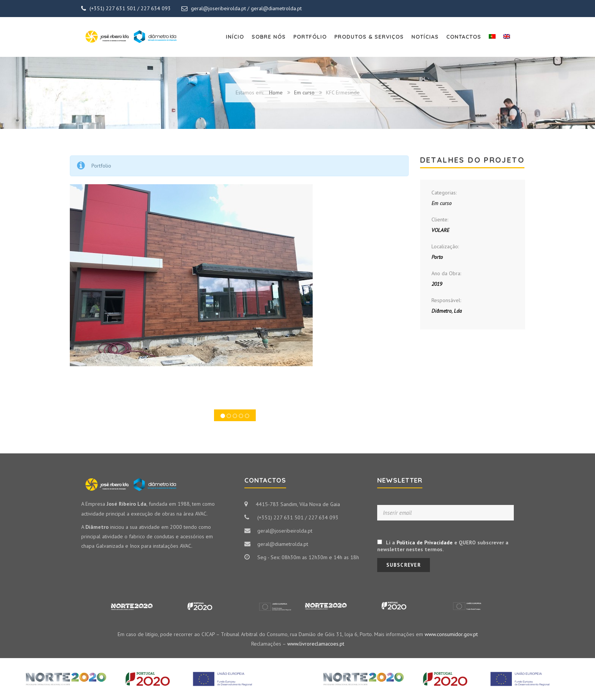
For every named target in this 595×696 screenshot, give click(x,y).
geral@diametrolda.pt (276, 8)
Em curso (304, 92)
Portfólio (310, 36)
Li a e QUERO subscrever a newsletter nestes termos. (442, 546)
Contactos (463, 36)
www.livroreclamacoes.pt (315, 643)
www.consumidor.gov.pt (451, 634)
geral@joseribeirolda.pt (218, 8)
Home (276, 92)
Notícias (425, 36)
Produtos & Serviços (369, 36)
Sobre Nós (269, 36)
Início (235, 36)
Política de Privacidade (425, 542)
